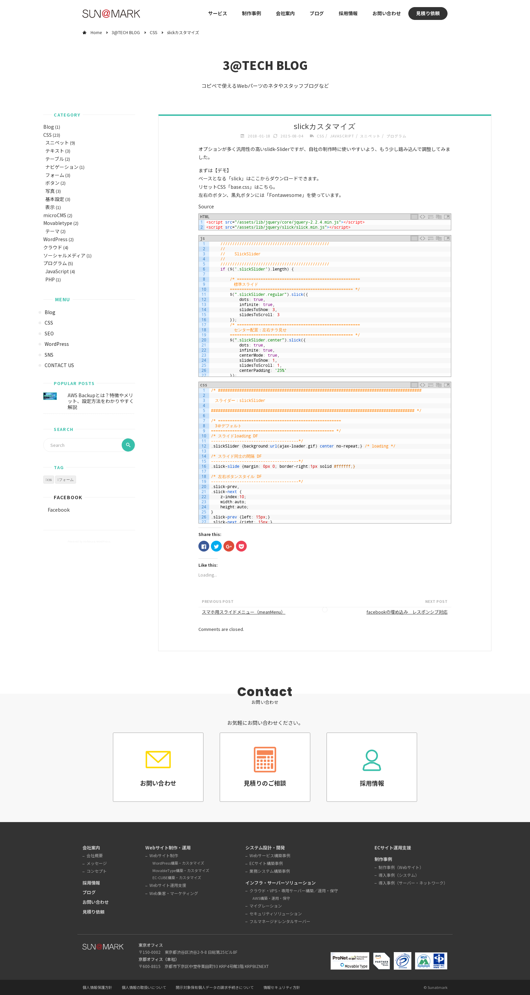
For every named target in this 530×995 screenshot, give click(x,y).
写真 (50, 190)
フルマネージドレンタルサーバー (279, 921)
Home (96, 32)
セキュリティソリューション (275, 913)
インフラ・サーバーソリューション (280, 882)
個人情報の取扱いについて (144, 987)
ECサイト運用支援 (393, 847)
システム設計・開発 (265, 847)
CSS (153, 32)
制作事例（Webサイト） (401, 867)
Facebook (68, 497)
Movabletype (57, 223)
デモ (222, 170)
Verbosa (87, 541)
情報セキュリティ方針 (281, 987)
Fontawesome (285, 195)
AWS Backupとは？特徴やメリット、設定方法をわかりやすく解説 (101, 401)
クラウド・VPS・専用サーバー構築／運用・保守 (293, 890)
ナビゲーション (61, 166)
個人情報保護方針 (97, 987)
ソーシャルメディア (64, 255)
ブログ (317, 13)
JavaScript (57, 271)
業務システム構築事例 (269, 871)
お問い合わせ (386, 13)
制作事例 (251, 13)
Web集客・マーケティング (173, 893)
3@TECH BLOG (126, 32)
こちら (266, 186)
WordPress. (103, 541)
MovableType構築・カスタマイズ (180, 870)
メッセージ (97, 863)
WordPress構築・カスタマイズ (178, 863)
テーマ (52, 231)
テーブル (54, 158)
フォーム (54, 175)
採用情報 (348, 13)
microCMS (54, 215)
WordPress (55, 239)
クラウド (52, 247)
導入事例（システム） (399, 875)
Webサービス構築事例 (269, 855)
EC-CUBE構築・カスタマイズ (176, 877)
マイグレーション (265, 906)
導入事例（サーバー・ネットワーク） (413, 883)
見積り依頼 (428, 13)
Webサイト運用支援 (167, 885)
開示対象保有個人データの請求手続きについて (215, 987)
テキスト (54, 150)
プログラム (55, 263)
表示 (50, 207)
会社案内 (285, 13)
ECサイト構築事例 (266, 863)
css (49, 479)
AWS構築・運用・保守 (271, 898)
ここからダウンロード (274, 178)
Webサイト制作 (163, 855)
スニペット (57, 142)
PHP (50, 279)
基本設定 (54, 199)
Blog (48, 126)
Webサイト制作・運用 (168, 847)
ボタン (52, 182)
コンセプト (97, 871)
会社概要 (95, 855)
